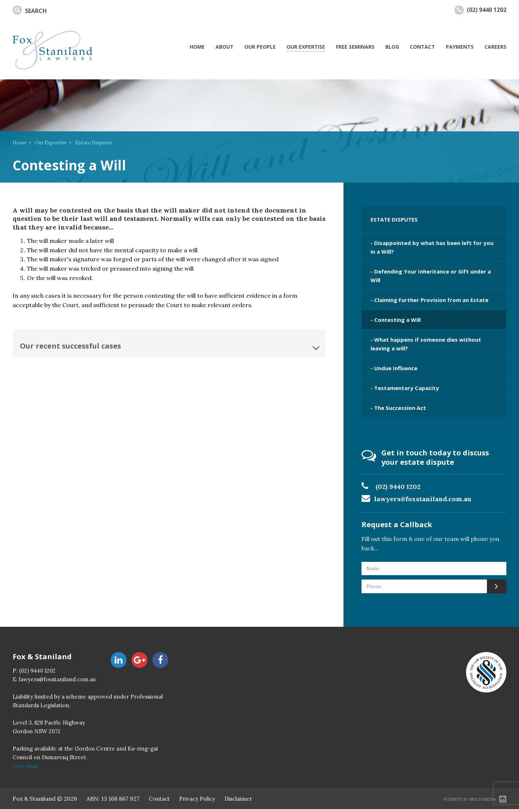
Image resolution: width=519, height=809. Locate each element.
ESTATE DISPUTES (394, 219)
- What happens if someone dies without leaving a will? (426, 344)
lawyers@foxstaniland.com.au (423, 499)
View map (25, 765)
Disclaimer (238, 798)
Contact (159, 798)
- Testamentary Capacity (405, 388)
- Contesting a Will (396, 319)
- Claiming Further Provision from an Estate (429, 299)
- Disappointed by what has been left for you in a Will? (432, 247)
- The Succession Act (398, 407)
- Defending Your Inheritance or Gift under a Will (431, 276)
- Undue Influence (394, 368)
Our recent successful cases (170, 347)
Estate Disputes (93, 143)
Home (19, 143)
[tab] (169, 343)
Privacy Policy (197, 798)
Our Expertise (51, 143)
